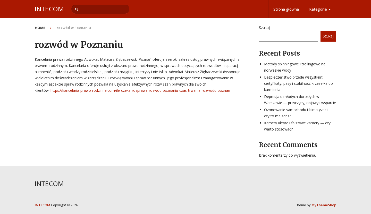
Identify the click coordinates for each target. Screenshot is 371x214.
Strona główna (286, 9)
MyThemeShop (323, 205)
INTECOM (49, 9)
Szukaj (264, 27)
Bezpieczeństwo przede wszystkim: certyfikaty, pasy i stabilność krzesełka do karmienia (298, 83)
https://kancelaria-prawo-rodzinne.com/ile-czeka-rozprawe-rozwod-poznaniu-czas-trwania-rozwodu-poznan (140, 90)
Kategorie (318, 9)
